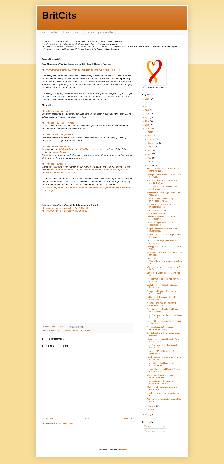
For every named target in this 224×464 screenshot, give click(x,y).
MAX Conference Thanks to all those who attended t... (162, 310)
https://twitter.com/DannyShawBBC (58, 134)
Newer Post (48, 419)
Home (42, 32)
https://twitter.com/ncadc (53, 164)
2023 (147, 99)
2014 (147, 128)
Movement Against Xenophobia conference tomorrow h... (160, 328)
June (149, 154)
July (149, 150)
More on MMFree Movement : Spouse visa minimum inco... (163, 352)
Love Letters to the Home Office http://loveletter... (160, 364)
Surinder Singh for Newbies (99, 32)
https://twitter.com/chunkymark (56, 111)
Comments (150, 431)
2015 (147, 125)
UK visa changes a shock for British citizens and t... (162, 224)
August (150, 147)
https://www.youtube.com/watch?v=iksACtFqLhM (64, 211)
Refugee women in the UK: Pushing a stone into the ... (163, 170)
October (151, 139)
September (152, 143)
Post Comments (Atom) (64, 423)
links (77, 330)
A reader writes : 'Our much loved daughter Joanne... (161, 212)
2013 (147, 414)
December (152, 132)
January (151, 410)
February (151, 406)
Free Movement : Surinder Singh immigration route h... (160, 200)
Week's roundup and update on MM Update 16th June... (162, 376)
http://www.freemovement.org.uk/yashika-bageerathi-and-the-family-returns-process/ (81, 70)
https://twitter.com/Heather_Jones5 (58, 123)
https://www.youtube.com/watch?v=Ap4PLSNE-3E (65, 208)
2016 (147, 121)
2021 (147, 106)
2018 (147, 114)
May (149, 158)
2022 (147, 103)
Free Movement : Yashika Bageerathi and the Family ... (162, 181)
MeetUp (77, 32)
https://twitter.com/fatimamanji (56, 146)
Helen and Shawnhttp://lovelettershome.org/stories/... (164, 261)
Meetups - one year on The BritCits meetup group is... (161, 304)
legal (73, 330)
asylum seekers (55, 330)
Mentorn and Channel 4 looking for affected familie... (161, 292)
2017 (147, 117)
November (152, 135)
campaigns (66, 330)
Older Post (127, 419)
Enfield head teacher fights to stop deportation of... (161, 218)
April (149, 162)
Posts (147, 426)
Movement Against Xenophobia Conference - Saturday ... (160, 382)
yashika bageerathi (87, 330)
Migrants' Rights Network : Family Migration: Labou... (161, 205)
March (150, 165)
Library (65, 32)
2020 (147, 110)
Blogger (123, 450)
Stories (53, 32)
